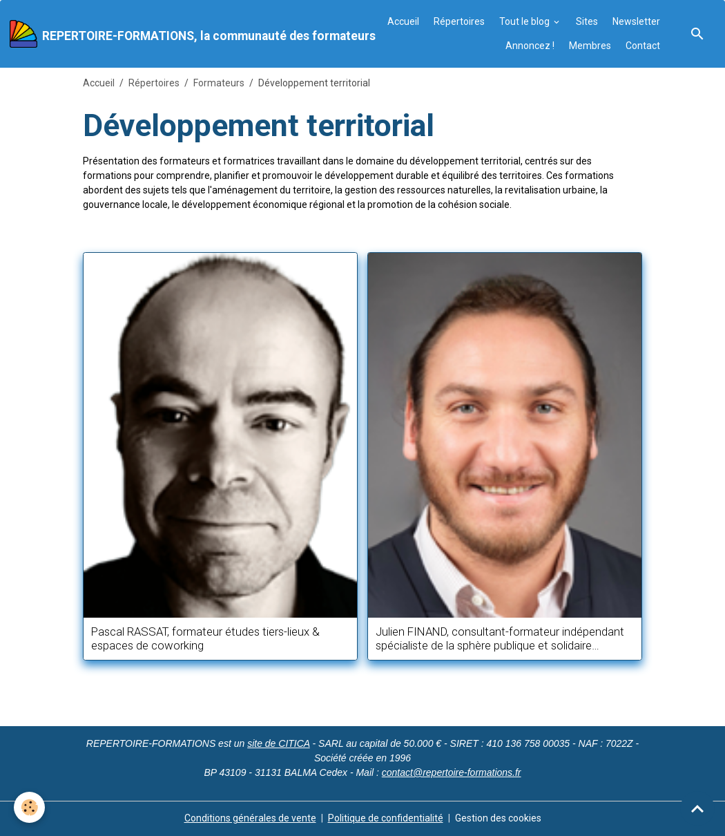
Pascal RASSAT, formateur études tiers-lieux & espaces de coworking (205, 638)
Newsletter (636, 21)
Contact (643, 45)
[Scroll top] (697, 808)
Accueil (403, 21)
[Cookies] (29, 807)
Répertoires (459, 21)
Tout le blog (525, 21)
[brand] (179, 34)
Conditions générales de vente (250, 818)
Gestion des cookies (498, 818)
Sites (587, 21)
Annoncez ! (529, 45)
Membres (590, 45)
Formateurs (218, 82)
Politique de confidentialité (385, 818)
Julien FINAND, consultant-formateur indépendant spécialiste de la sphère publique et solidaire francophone (500, 638)
